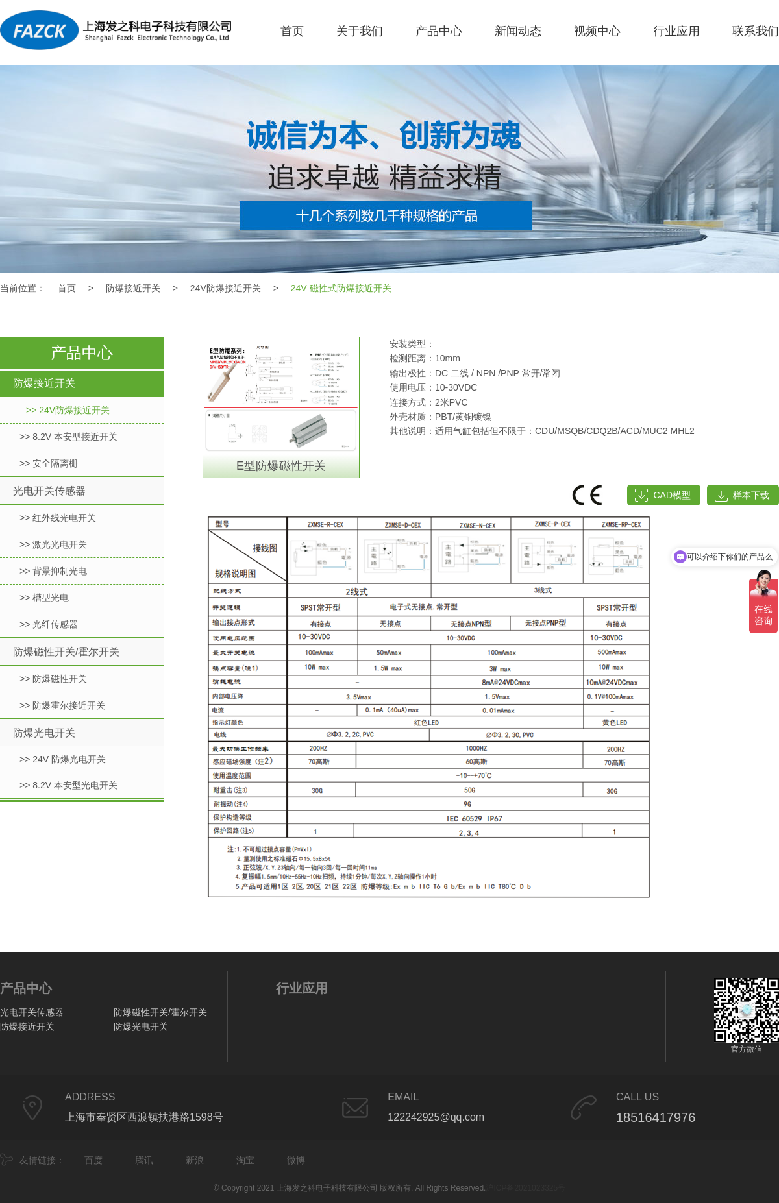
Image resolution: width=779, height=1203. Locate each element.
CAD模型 (672, 495)
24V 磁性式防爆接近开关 (341, 288)
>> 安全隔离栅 (48, 463)
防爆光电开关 (44, 732)
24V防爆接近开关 (225, 288)
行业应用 (676, 31)
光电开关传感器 (49, 490)
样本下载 (751, 495)
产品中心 (438, 31)
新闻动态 (518, 31)
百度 (93, 1160)
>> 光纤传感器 (48, 624)
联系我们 (755, 31)
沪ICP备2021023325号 (525, 1188)
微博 (296, 1160)
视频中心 (597, 31)
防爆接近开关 (133, 288)
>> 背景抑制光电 (53, 571)
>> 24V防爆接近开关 (68, 410)
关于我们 (359, 31)
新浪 (195, 1160)
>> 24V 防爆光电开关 (62, 759)
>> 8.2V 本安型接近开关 (68, 436)
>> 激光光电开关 (53, 544)
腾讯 (144, 1160)
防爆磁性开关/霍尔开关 (66, 651)
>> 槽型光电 (44, 597)
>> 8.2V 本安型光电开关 (68, 785)
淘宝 (245, 1160)
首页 (292, 31)
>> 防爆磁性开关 (53, 679)
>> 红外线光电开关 (57, 518)
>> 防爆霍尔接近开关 (62, 705)
